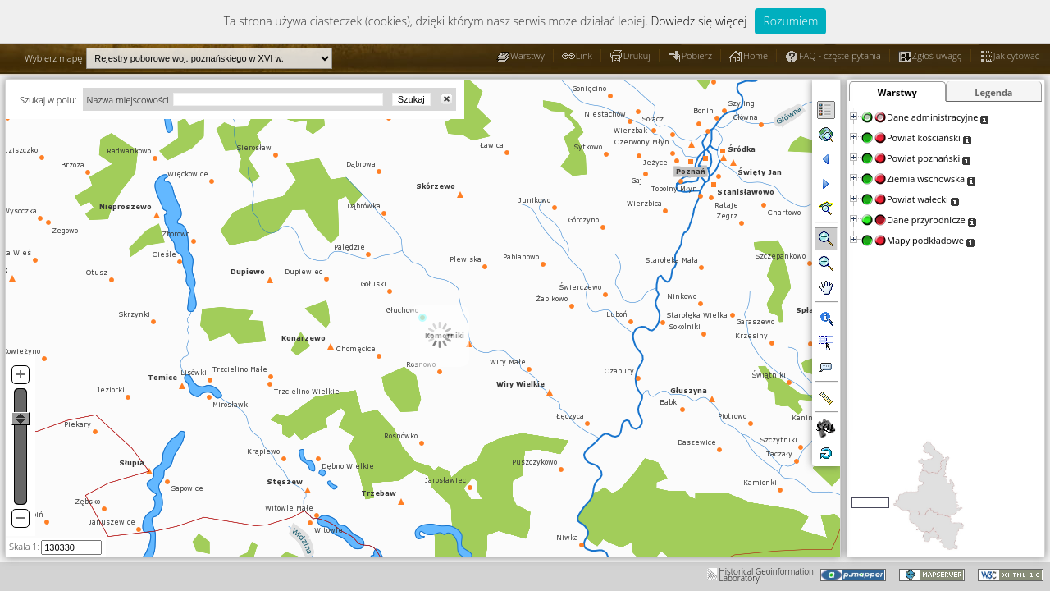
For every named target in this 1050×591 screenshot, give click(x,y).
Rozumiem (790, 21)
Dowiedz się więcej (698, 21)
